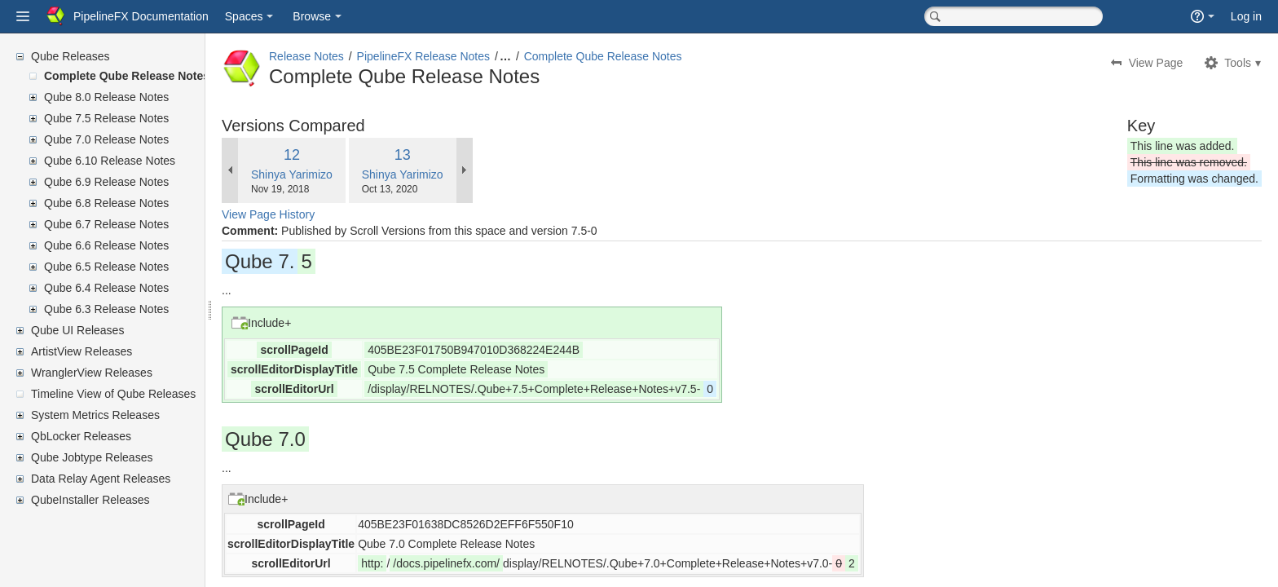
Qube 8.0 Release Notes (106, 97)
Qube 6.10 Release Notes (109, 160)
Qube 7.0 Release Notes (106, 139)
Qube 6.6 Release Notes (106, 245)
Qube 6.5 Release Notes (106, 266)
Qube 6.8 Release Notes (106, 203)
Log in (1246, 16)
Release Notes (345, 56)
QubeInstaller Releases (90, 499)
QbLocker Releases (81, 436)
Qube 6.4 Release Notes (106, 287)
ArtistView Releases (81, 351)
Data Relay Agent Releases (100, 478)
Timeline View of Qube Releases (113, 393)
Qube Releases (70, 56)
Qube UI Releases (77, 330)
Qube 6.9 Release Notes (106, 181)
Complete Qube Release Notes (126, 75)
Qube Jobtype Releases (91, 457)
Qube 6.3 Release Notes (106, 309)
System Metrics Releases (95, 414)
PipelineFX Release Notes (462, 56)
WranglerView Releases (91, 372)
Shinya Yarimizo (331, 174)
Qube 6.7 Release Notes (106, 224)
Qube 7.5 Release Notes (106, 118)
